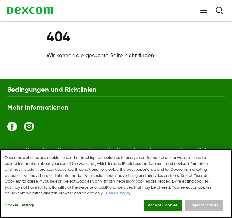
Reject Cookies (204, 207)
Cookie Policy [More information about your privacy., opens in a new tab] (118, 195)
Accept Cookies (163, 207)
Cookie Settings (20, 207)
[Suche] (219, 10)
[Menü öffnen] (203, 10)
